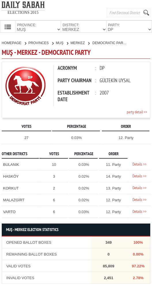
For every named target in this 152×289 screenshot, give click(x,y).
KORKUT (11, 187)
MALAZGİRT (13, 199)
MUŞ (62, 42)
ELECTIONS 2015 (23, 12)
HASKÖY (11, 176)
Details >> (139, 164)
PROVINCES (41, 42)
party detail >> (137, 111)
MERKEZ (80, 42)
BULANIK (11, 164)
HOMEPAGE (14, 42)
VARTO (9, 211)
